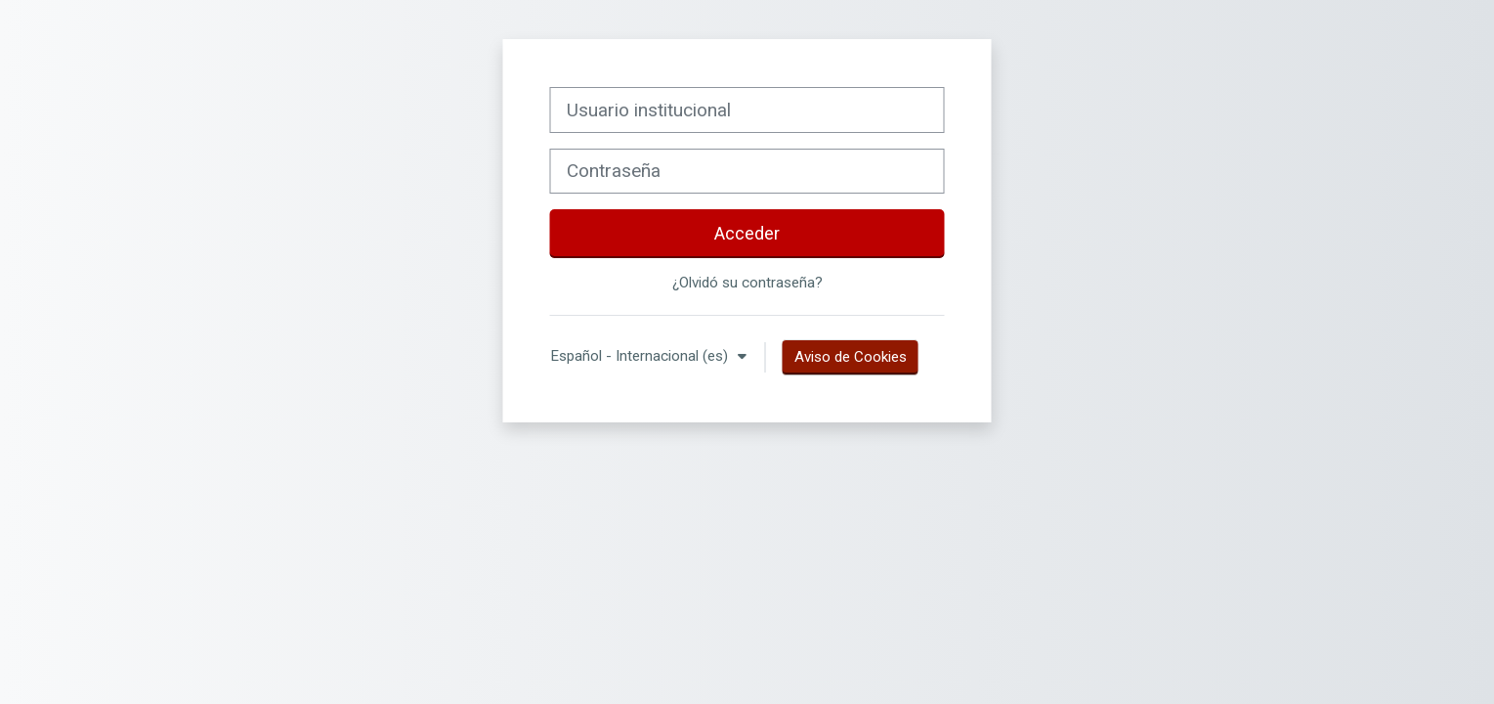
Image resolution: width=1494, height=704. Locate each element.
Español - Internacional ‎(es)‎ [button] (641, 356)
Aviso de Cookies (850, 357)
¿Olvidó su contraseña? (747, 282)
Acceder (747, 233)
